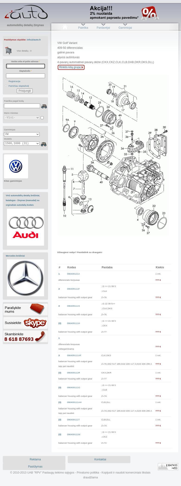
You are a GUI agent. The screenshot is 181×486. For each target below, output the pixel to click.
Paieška (83, 27)
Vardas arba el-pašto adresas (25, 61)
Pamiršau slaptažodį (19, 86)
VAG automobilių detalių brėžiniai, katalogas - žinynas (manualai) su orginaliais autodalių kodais (23, 200)
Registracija (14, 81)
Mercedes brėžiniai (15, 256)
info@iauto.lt (34, 39)
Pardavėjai (103, 27)
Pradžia (65, 27)
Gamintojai (125, 27)
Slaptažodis (25, 71)
